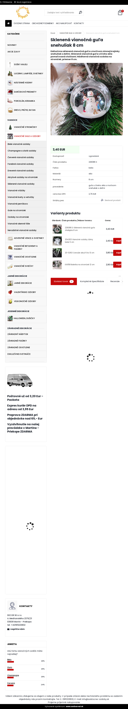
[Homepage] (8, 23)
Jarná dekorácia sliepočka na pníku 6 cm (33, 526)
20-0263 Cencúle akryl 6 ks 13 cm (79, 253)
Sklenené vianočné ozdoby (21, 184)
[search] (80, 12)
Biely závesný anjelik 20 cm (32, 585)
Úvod (53, 33)
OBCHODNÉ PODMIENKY (43, 23)
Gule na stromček (17, 210)
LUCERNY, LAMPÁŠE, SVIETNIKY (25, 73)
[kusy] (54, 387)
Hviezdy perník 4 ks (31, 496)
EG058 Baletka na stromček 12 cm (80, 264)
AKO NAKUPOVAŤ (64, 23)
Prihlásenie (7, 2)
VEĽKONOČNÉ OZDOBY (22, 301)
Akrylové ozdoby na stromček (23, 177)
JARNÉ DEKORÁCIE (20, 283)
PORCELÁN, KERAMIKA (21, 101)
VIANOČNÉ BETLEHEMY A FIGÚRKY (23, 247)
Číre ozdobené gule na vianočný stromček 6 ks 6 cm (95, 373)
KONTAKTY (79, 23)
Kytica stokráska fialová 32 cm (113, 348)
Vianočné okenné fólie (19, 223)
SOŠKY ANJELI (17, 64)
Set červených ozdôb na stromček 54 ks (77, 385)
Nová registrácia (24, 2)
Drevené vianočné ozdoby (21, 170)
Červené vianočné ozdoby (21, 157)
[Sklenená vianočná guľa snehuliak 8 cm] (87, 99)
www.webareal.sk (74, 706)
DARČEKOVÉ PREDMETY (22, 92)
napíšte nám (17, 629)
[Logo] (23, 12)
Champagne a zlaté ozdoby (22, 150)
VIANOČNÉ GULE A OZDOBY (24, 136)
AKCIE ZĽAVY (14, 51)
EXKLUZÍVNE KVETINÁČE (19, 354)
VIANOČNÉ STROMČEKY (22, 127)
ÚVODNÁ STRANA (22, 23)
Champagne (13, 675)
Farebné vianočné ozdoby (21, 164)
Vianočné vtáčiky (16, 190)
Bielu (9, 659)
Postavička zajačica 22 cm (58, 368)
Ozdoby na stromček (18, 217)
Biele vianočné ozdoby (19, 144)
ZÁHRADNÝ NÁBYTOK (18, 334)
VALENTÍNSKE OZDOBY (22, 292)
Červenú (11, 683)
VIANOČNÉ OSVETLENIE (22, 257)
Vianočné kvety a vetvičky (21, 197)
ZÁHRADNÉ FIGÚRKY (17, 340)
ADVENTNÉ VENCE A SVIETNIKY (26, 238)
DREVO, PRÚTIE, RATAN (21, 110)
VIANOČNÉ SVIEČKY (20, 266)
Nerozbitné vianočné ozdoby (22, 230)
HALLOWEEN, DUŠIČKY (21, 318)
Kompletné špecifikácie (92, 281)
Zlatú (9, 667)
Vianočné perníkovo (18, 203)
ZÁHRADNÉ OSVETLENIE (19, 347)
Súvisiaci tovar (64, 281)
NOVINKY (12, 45)
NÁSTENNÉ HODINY (20, 83)
